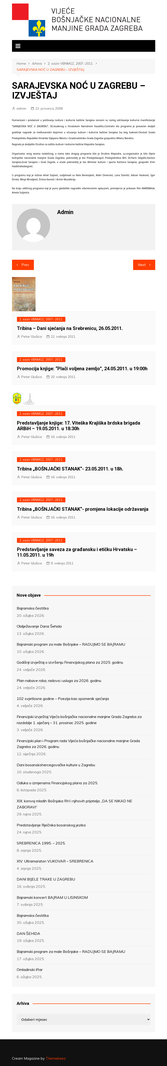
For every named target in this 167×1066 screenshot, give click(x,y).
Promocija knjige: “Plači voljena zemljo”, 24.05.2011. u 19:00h (82, 368)
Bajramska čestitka (33, 608)
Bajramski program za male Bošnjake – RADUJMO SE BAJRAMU (71, 644)
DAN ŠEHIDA (28, 933)
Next (142, 265)
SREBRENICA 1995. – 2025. (41, 843)
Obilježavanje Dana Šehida (39, 626)
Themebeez (56, 1058)
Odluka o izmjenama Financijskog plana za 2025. (57, 783)
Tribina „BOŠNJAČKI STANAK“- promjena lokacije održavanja (82, 509)
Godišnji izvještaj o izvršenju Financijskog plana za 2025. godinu (70, 662)
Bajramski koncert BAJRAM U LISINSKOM (52, 897)
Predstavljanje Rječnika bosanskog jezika (51, 825)
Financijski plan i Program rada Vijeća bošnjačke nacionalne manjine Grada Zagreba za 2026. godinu (78, 743)
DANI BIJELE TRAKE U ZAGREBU (46, 879)
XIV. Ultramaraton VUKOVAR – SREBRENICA (55, 861)
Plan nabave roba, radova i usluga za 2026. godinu (59, 680)
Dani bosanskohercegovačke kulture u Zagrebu (56, 764)
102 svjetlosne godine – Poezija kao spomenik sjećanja (63, 698)
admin (21, 108)
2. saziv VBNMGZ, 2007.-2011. (41, 319)
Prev (25, 265)
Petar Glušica (31, 336)
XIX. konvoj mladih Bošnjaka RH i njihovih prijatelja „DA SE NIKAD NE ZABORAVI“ (74, 804)
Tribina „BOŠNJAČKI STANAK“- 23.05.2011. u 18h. (70, 469)
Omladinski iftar (30, 969)
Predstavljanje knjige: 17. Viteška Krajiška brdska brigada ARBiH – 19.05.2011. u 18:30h (78, 425)
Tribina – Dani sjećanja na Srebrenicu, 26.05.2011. (70, 328)
